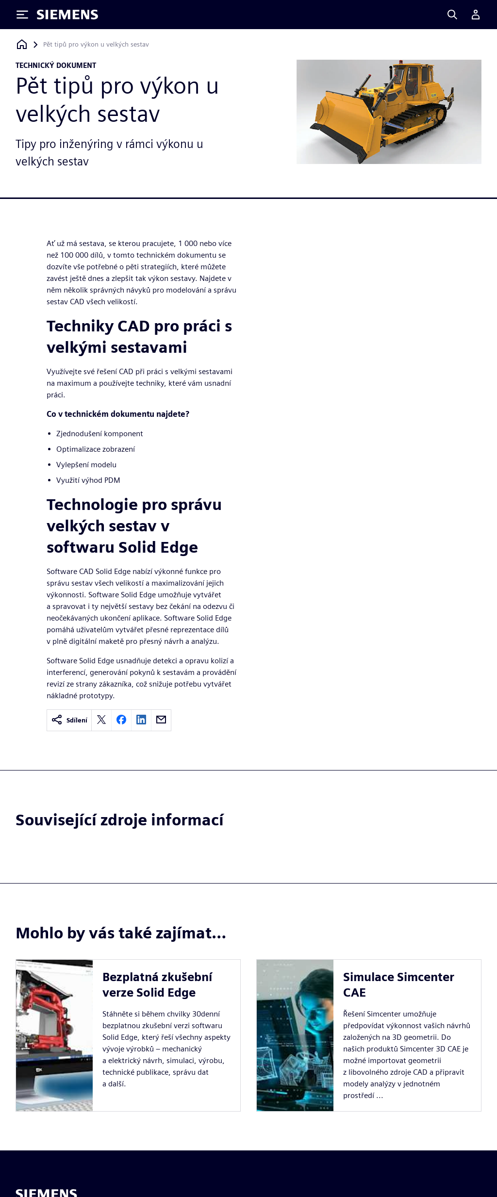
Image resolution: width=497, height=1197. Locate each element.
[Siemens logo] (67, 14)
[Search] (452, 14)
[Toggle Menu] (22, 14)
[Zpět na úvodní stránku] (22, 44)
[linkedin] (141, 720)
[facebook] (121, 720)
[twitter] (101, 720)
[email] (161, 720)
